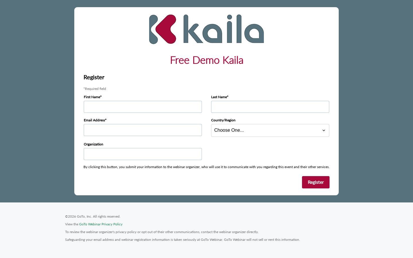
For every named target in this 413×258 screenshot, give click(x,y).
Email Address (94, 120)
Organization (93, 144)
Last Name (219, 97)
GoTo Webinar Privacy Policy (100, 224)
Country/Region (223, 120)
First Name (92, 97)
